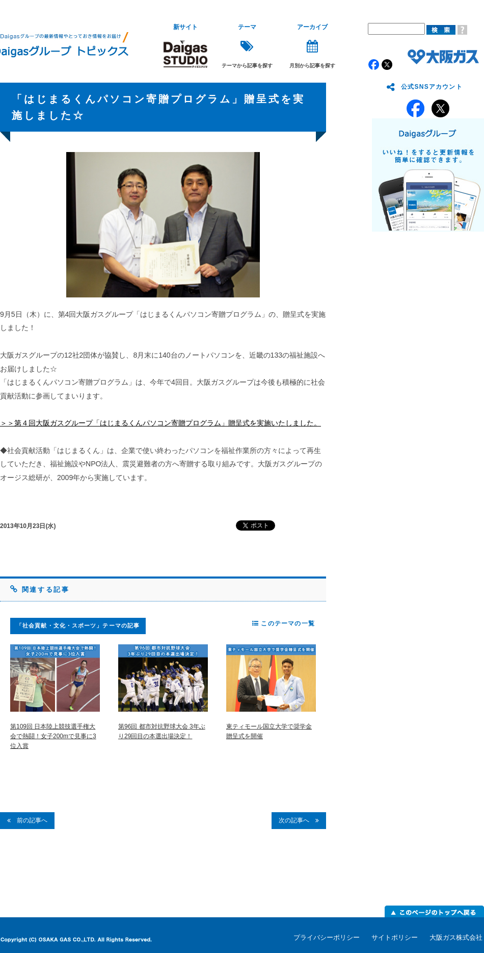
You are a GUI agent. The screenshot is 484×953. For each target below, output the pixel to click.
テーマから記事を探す (247, 46)
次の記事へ (299, 820)
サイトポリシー (394, 937)
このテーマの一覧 (283, 623)
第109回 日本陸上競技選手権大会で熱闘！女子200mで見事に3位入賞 (53, 736)
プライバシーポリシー (326, 937)
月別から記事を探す (312, 46)
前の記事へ (27, 820)
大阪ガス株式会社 (455, 937)
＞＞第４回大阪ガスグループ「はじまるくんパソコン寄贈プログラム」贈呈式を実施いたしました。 (160, 423)
